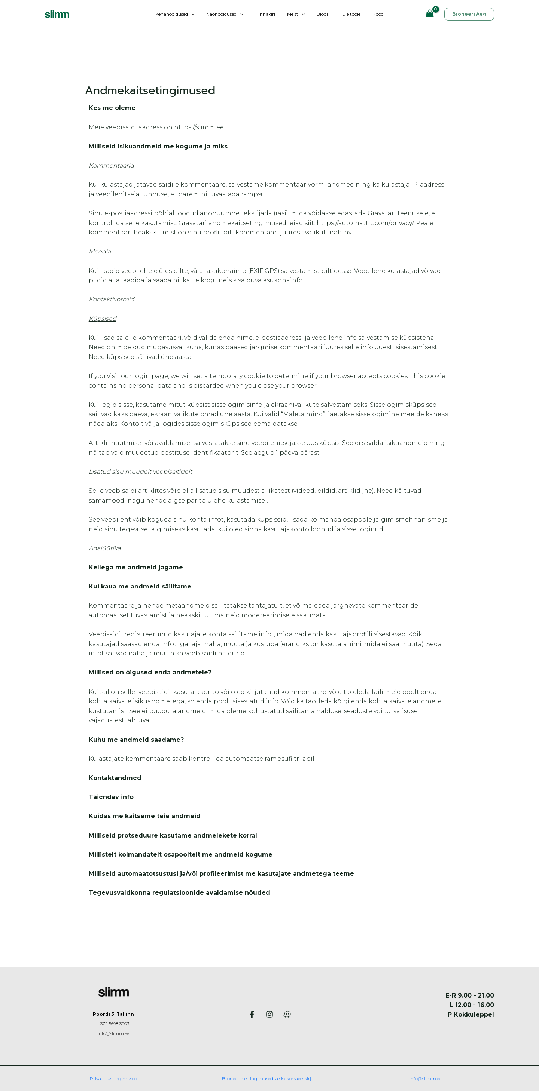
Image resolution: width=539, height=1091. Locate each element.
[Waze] (287, 1014)
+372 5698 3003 (113, 1023)
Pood (369, 14)
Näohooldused (230, 14)
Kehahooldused (183, 14)
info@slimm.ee (114, 1033)
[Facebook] (252, 1014)
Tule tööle (344, 14)
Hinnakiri (268, 14)
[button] (200, 14)
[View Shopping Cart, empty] (430, 14)
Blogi (319, 14)
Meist (296, 14)
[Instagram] (269, 1014)
